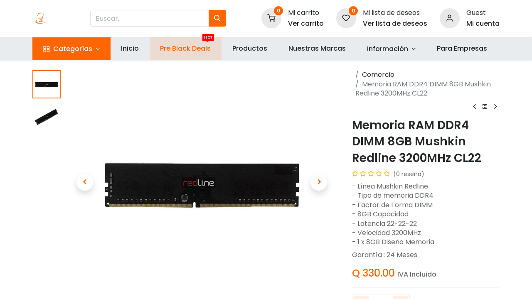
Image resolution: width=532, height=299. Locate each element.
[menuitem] (130, 48)
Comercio (378, 74)
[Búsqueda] (217, 18)
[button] (84, 182)
